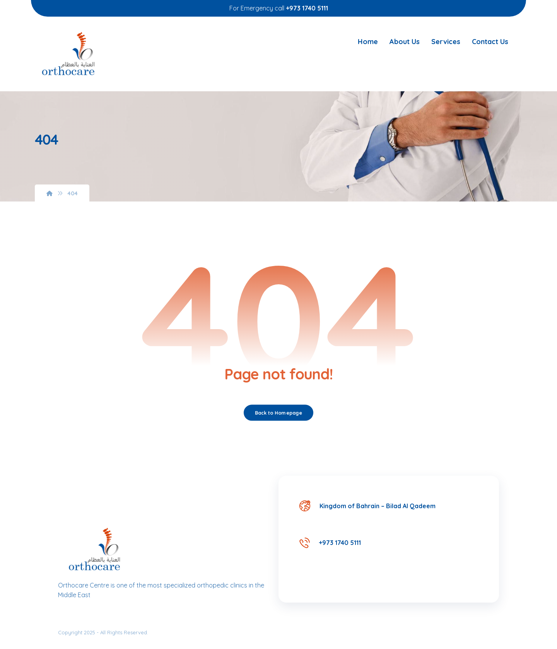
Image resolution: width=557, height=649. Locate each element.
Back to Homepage (278, 413)
